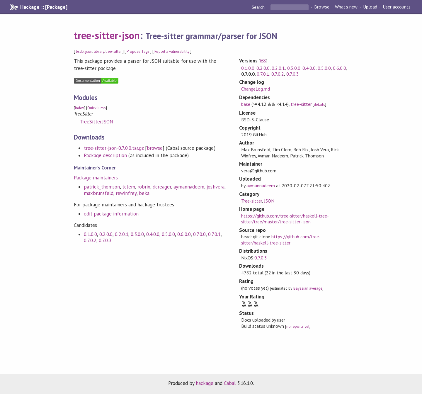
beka (144, 193)
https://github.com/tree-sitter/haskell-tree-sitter (281, 239)
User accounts (397, 7)
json (88, 51)
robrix (143, 187)
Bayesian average (307, 288)
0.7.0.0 (199, 234)
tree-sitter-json (107, 35)
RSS (263, 61)
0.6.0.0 (183, 234)
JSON (269, 201)
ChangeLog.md (255, 89)
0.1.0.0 (90, 234)
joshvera (215, 187)
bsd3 (80, 51)
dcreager (162, 187)
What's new (346, 7)
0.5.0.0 (168, 234)
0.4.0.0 (152, 234)
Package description (105, 155)
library (99, 51)
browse (155, 148)
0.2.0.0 (106, 234)
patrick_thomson (102, 187)
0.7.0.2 (90, 240)
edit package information (111, 213)
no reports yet (297, 326)
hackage (204, 383)
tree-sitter (114, 51)
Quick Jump (96, 108)
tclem (128, 187)
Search (259, 7)
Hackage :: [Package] (43, 7)
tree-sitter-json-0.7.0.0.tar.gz (114, 148)
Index (79, 108)
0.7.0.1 (214, 234)
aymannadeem (188, 187)
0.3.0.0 (137, 234)
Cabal (230, 383)
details (319, 104)
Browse (321, 7)
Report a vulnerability (171, 51)
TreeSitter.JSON (96, 121)
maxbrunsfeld (98, 193)
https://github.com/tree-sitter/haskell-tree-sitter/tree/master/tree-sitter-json (285, 219)
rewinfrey (126, 193)
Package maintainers (96, 177)
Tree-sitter (251, 201)
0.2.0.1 (121, 234)
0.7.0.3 (105, 240)
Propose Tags (138, 51)
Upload (370, 7)
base (245, 104)
